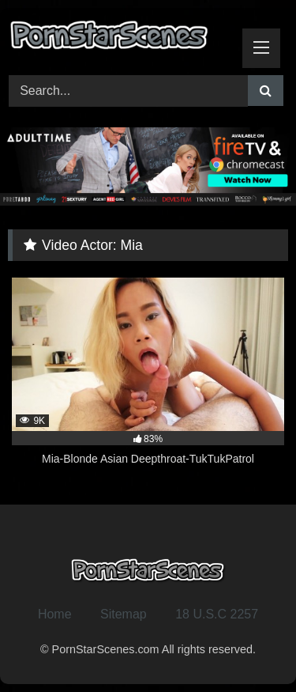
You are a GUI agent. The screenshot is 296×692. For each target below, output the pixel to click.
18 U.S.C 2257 (216, 614)
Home (55, 614)
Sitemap (123, 614)
